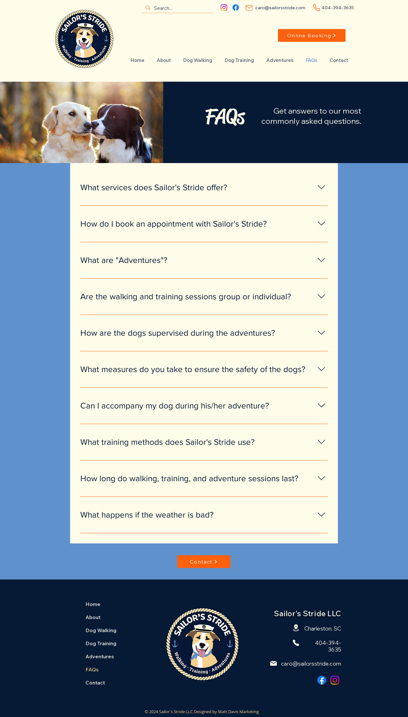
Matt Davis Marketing (238, 711)
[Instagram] (224, 7)
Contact (95, 682)
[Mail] (248, 8)
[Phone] (316, 7)
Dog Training (100, 643)
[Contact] (203, 561)
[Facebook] (235, 7)
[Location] (296, 628)
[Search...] (176, 8)
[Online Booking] (312, 35)
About (92, 617)
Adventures (99, 656)
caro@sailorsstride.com (311, 663)
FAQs (91, 669)
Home (92, 604)
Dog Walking (100, 630)
